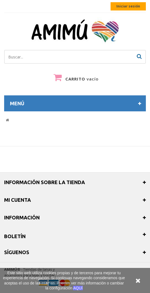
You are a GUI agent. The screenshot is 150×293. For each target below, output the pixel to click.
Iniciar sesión (128, 6)
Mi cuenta (17, 200)
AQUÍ (77, 288)
